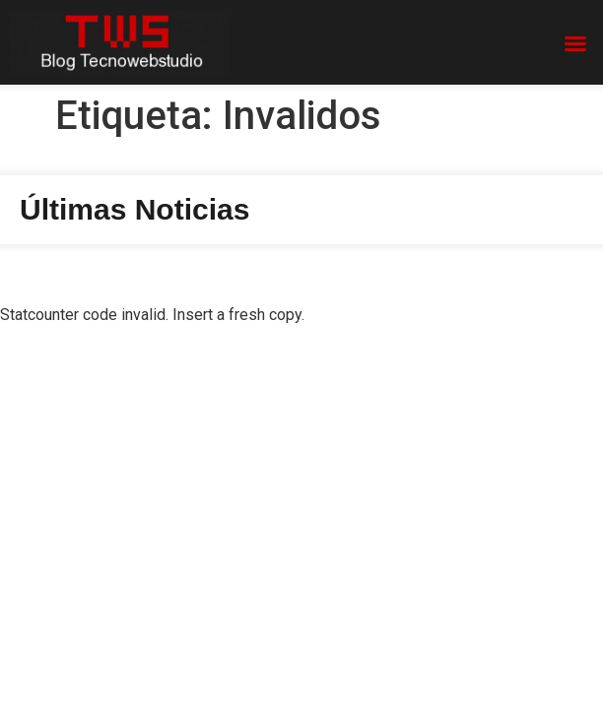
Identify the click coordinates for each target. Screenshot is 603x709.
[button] (575, 43)
